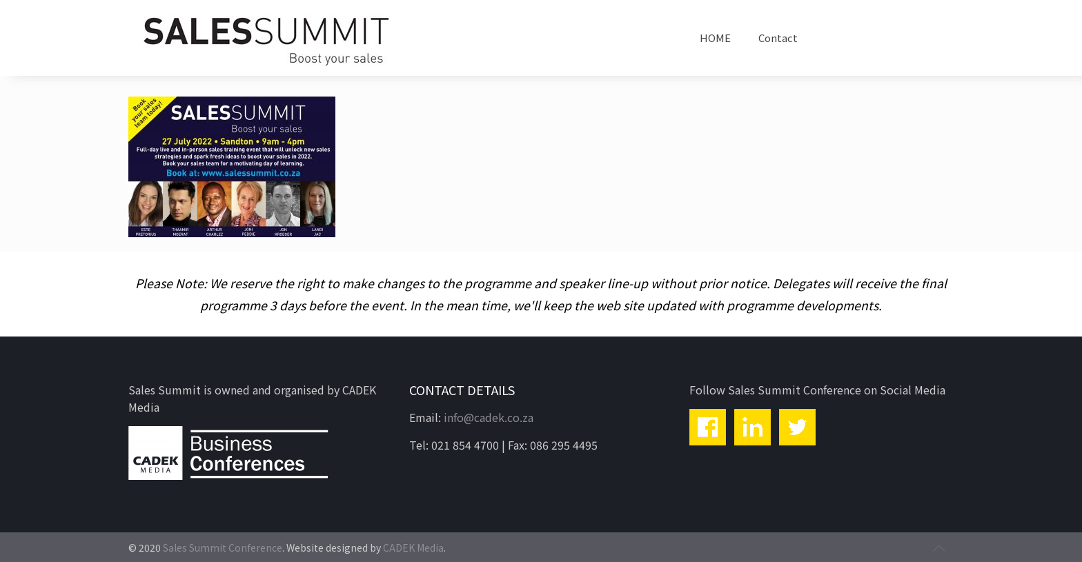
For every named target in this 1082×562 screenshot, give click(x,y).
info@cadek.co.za (488, 417)
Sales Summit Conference (222, 547)
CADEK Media (413, 547)
